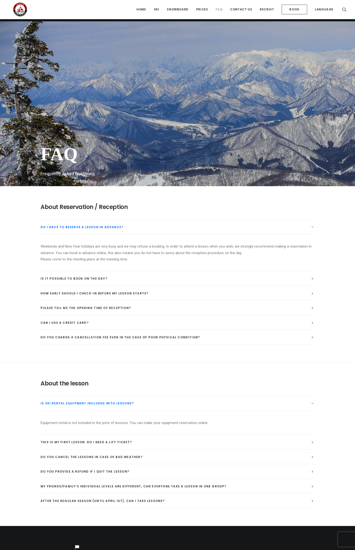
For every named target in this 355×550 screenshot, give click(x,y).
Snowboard (177, 10)
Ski (156, 10)
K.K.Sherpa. (174, 521)
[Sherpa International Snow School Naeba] (16, 10)
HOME (141, 10)
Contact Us (241, 10)
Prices (202, 10)
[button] (344, 10)
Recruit (267, 10)
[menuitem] (141, 10)
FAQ (219, 10)
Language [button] (324, 10)
